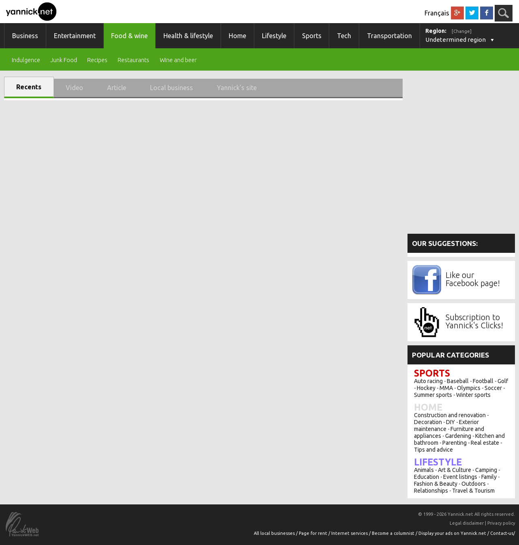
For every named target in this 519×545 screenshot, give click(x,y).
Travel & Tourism (473, 490)
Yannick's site (237, 87)
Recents (28, 86)
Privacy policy (501, 523)
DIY (450, 422)
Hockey (426, 388)
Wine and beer (178, 60)
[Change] (462, 31)
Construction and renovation (450, 415)
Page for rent (313, 533)
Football (483, 381)
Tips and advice (433, 449)
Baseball (458, 381)
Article (116, 87)
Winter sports (473, 395)
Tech (344, 35)
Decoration (428, 422)
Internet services (350, 533)
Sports (312, 35)
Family (489, 477)
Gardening (458, 436)
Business (25, 35)
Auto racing (428, 381)
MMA (446, 388)
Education (426, 477)
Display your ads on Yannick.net (452, 533)
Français (437, 13)
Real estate (485, 442)
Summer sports (433, 395)
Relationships (431, 490)
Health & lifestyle (188, 35)
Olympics (468, 388)
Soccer (493, 388)
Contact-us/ (502, 533)
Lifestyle (274, 35)
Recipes (97, 60)
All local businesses (275, 533)
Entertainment (75, 35)
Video (74, 87)
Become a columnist (394, 533)
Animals (424, 470)
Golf (503, 381)
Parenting (454, 442)
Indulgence (26, 60)
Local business (171, 87)
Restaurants (133, 60)
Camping (486, 470)
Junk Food (63, 60)
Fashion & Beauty (435, 483)
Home (237, 35)
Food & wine (129, 35)
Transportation (389, 35)
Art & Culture (454, 470)
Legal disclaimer (467, 523)
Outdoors (473, 483)
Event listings (460, 477)
